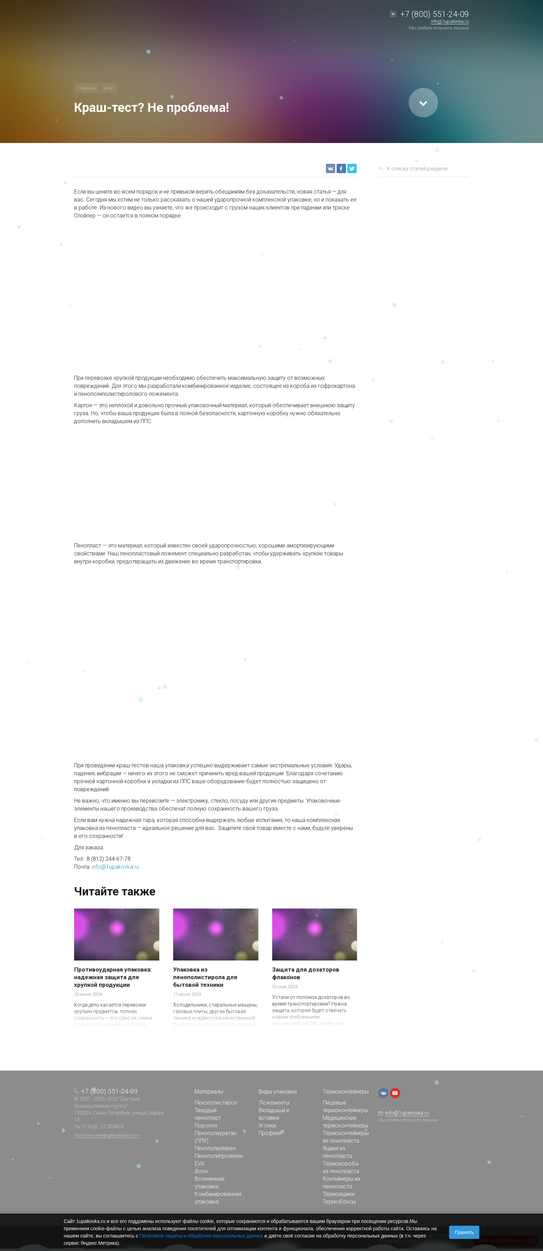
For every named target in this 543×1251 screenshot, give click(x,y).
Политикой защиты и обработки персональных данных (201, 1236)
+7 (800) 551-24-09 (434, 14)
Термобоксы (339, 1201)
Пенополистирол (216, 1102)
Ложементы (274, 1102)
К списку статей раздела (417, 169)
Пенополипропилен (219, 1156)
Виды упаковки (278, 1091)
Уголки (267, 1125)
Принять (464, 1232)
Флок (201, 1171)
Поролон (206, 1125)
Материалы (209, 1091)
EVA (199, 1163)
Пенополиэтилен (215, 1148)
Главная (86, 88)
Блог (109, 88)
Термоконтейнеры (346, 1091)
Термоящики (338, 1194)
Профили (270, 1133)
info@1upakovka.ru (115, 867)
